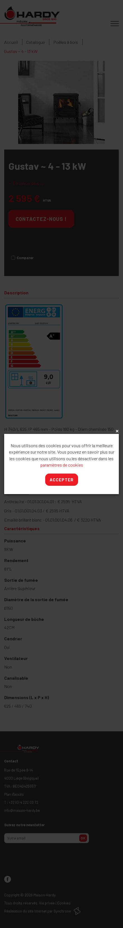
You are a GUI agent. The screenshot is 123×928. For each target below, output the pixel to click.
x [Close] (116, 431)
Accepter (62, 479)
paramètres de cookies (61, 464)
